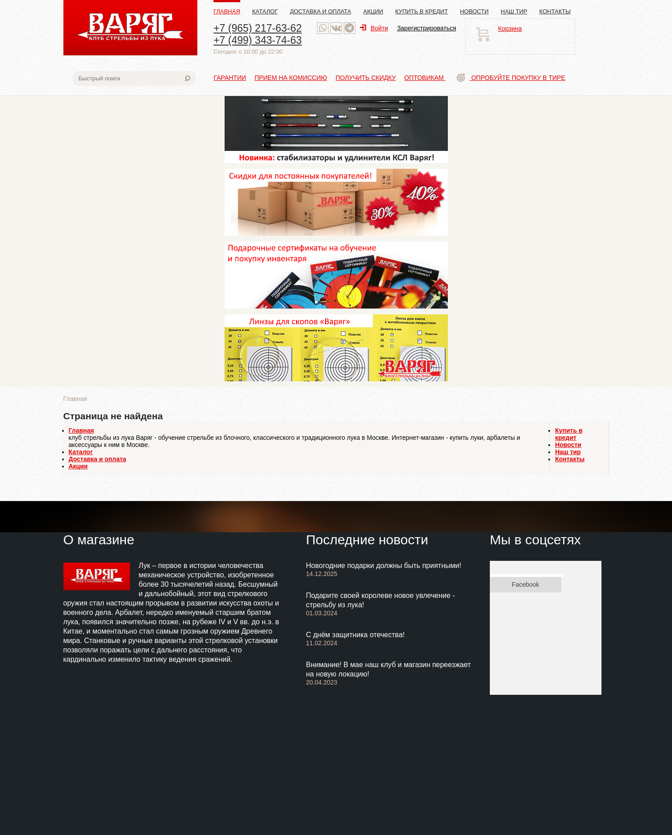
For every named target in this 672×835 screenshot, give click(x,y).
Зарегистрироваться (426, 28)
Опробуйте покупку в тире (511, 77)
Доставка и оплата (320, 11)
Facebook (525, 584)
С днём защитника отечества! (355, 635)
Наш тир (514, 11)
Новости (474, 11)
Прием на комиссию (291, 77)
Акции (373, 11)
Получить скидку (366, 77)
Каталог (265, 11)
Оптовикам (424, 77)
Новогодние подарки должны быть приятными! (383, 565)
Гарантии (230, 77)
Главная (226, 11)
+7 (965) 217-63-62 (257, 28)
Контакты (555, 11)
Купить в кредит (421, 11)
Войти (374, 28)
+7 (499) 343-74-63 (257, 40)
